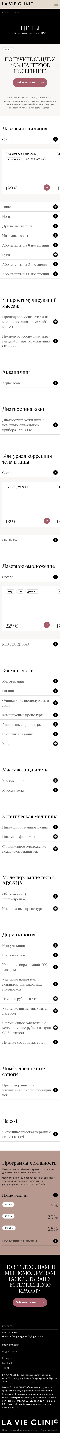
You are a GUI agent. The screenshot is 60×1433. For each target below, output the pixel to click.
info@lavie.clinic (10, 1345)
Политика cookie (49, 1430)
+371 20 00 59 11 (11, 1332)
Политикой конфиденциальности (19, 1430)
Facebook (7, 1363)
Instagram (7, 1358)
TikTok (5, 1368)
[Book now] (47, 187)
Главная (5, 12)
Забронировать (30, 83)
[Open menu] (56, 4)
